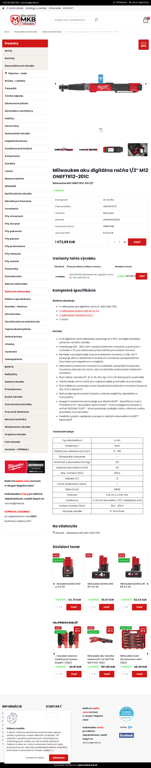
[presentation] (56, 84)
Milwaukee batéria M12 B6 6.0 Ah (133, 585)
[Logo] (22, 20)
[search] (96, 21)
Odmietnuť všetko (35, 757)
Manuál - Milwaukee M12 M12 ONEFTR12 (76, 533)
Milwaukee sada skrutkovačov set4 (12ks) (131, 659)
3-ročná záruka (15, 8)
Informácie (55, 8)
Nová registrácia (140, 2)
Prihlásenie (121, 2)
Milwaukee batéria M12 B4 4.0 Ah (100, 585)
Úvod (6, 31)
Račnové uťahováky (51, 31)
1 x (79, 311)
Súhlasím (59, 757)
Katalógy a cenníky (36, 8)
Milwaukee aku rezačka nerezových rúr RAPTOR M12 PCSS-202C (100, 659)
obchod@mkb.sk (14, 503)
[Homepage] (3, 8)
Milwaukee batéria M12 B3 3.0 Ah (67, 585)
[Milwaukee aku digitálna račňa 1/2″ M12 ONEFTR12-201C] (101, 84)
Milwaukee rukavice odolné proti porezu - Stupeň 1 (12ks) (67, 659)
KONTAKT (68, 8)
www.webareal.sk (87, 765)
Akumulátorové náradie (25, 31)
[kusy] (114, 242)
